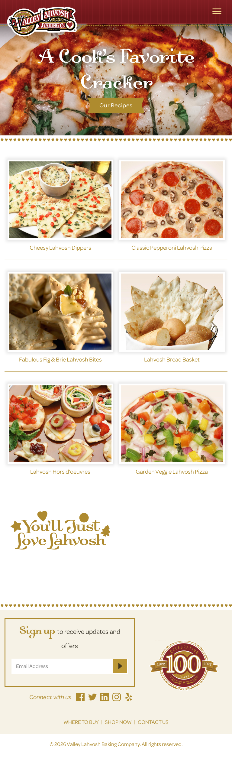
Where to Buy (81, 722)
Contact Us (153, 722)
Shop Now (118, 722)
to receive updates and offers (69, 637)
